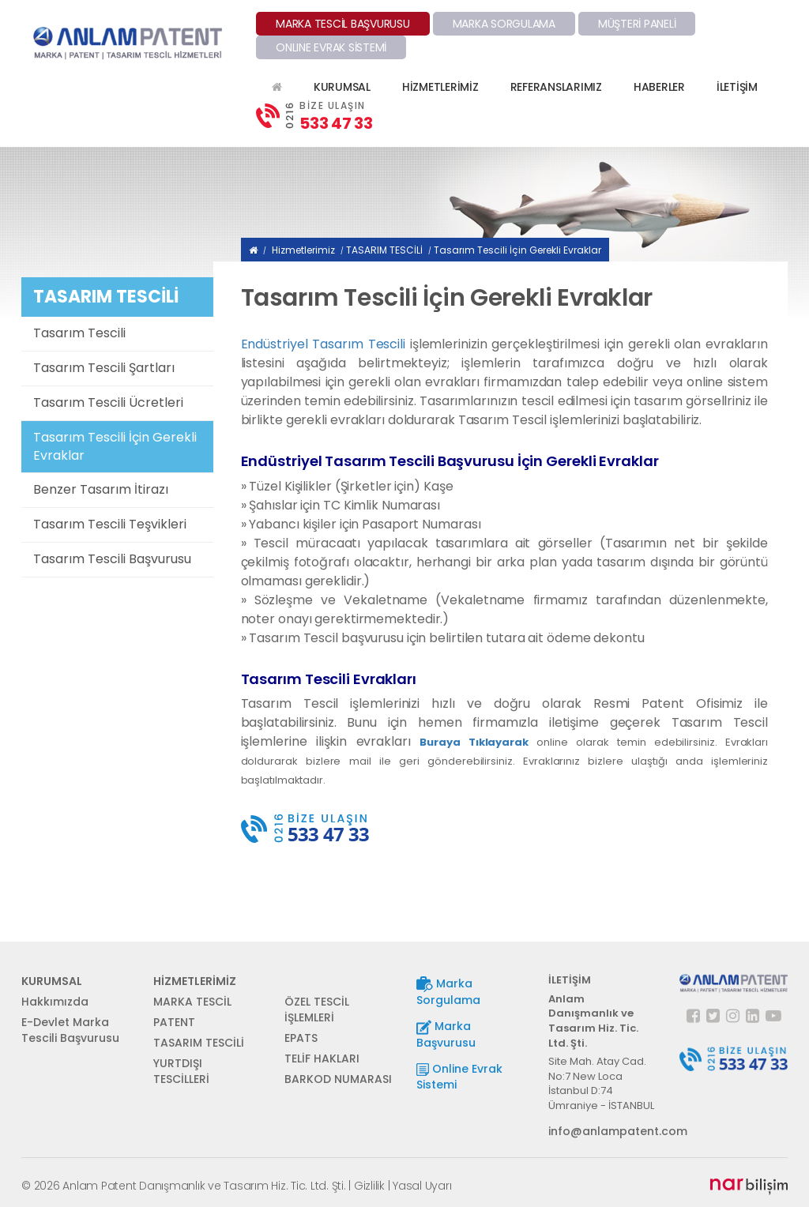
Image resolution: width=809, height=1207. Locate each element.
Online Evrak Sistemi (459, 1076)
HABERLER (659, 87)
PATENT (174, 1022)
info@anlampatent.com (602, 1131)
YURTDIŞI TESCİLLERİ (181, 1071)
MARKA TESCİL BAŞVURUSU (343, 24)
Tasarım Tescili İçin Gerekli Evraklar (115, 446)
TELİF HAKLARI (321, 1058)
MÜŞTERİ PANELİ (637, 24)
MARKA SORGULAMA (504, 24)
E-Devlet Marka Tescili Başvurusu (70, 1030)
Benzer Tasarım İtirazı (100, 489)
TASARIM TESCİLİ (384, 250)
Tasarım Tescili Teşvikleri (109, 524)
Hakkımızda (54, 1002)
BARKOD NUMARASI (338, 1079)
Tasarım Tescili (79, 333)
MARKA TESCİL (192, 1002)
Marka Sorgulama (448, 992)
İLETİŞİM (737, 87)
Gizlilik (369, 1186)
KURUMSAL (342, 87)
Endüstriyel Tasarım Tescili (323, 344)
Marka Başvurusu (446, 1034)
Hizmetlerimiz (303, 250)
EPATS (301, 1038)
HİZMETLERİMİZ (440, 87)
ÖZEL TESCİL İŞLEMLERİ (316, 1009)
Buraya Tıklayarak (474, 742)
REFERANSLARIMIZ (556, 87)
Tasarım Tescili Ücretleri (108, 402)
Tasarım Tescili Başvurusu (112, 559)
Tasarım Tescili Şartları (104, 368)
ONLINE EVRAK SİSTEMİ (331, 47)
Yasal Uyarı (422, 1186)
